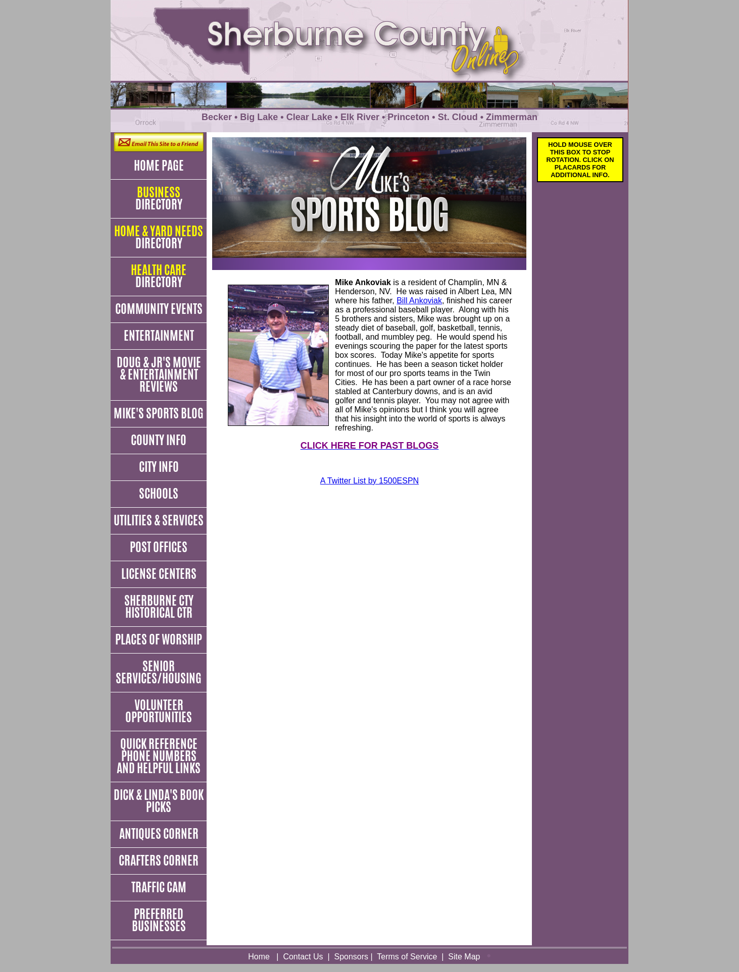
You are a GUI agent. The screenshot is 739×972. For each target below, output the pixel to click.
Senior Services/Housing (159, 672)
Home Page (159, 165)
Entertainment (159, 335)
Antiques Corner (159, 833)
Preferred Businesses (159, 920)
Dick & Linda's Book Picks (159, 801)
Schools (158, 493)
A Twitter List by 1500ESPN (369, 480)
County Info (158, 440)
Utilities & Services (159, 520)
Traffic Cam (158, 887)
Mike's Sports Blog (159, 413)
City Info (159, 466)
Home (259, 956)
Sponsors (351, 956)
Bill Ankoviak (419, 300)
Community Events (159, 308)
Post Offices (158, 547)
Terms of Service (407, 956)
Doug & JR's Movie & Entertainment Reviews (159, 374)
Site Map (464, 956)
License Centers (158, 573)
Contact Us (303, 956)
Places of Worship (158, 639)
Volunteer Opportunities (158, 711)
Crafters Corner (159, 860)
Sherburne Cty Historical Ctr (158, 606)
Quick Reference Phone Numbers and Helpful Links (159, 756)
